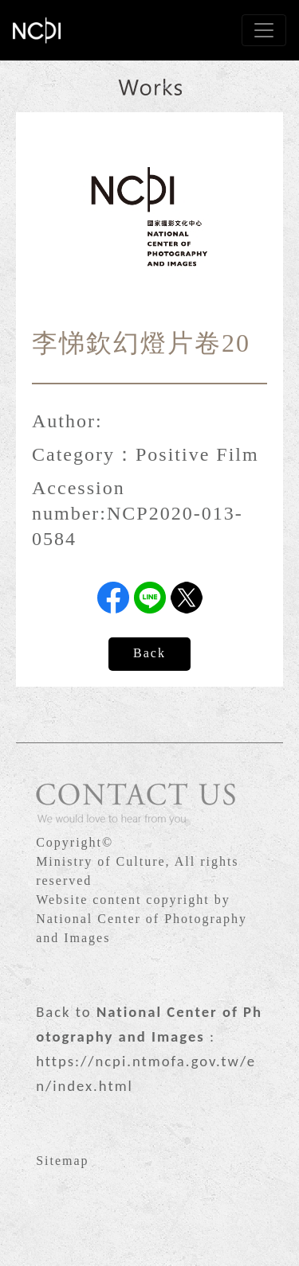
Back (149, 653)
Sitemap (62, 1160)
